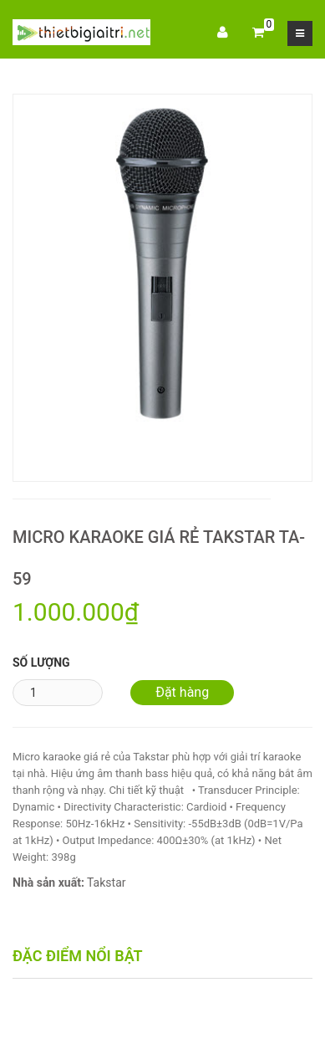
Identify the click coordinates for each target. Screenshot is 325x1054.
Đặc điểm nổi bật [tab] (78, 955)
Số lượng (41, 662)
